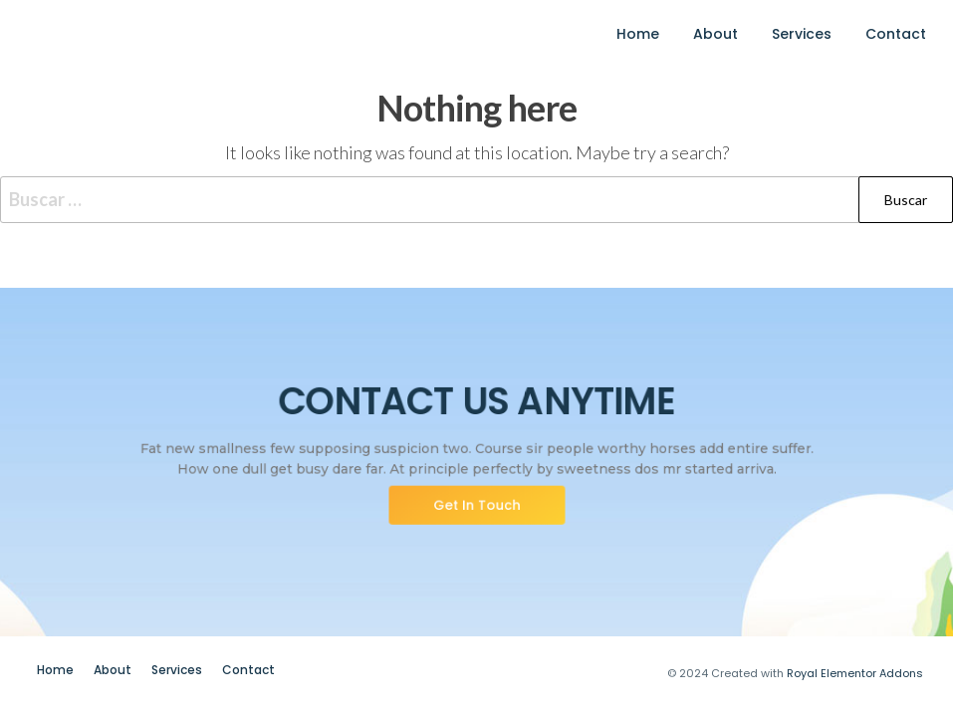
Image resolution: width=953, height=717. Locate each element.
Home (637, 34)
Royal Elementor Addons (855, 673)
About (715, 34)
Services (802, 34)
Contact (895, 34)
